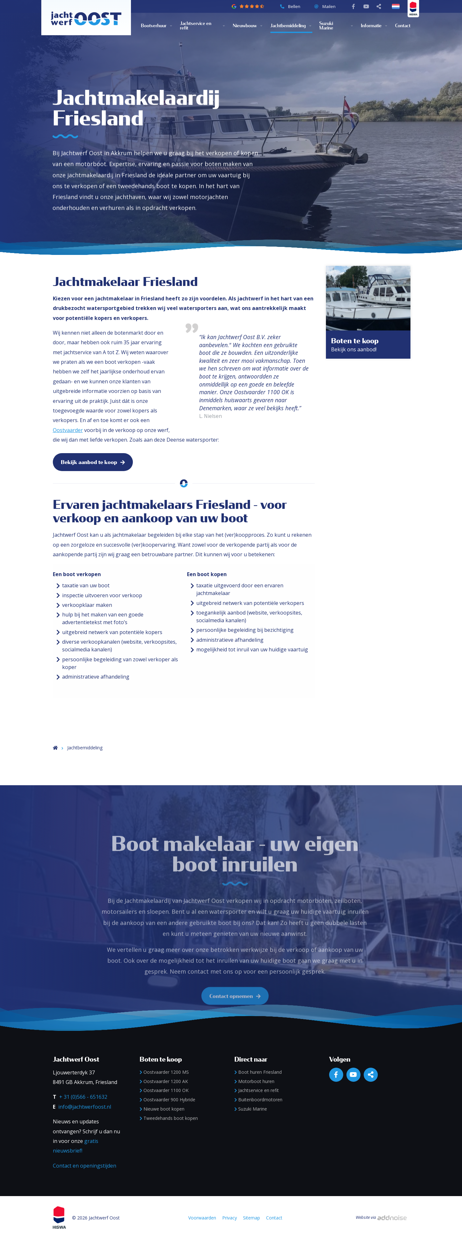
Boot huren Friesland (258, 1072)
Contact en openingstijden (84, 1165)
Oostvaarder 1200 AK (164, 1081)
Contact (402, 26)
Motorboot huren (254, 1081)
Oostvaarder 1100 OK (164, 1090)
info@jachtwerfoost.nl (84, 1106)
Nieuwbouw (245, 26)
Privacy (229, 1218)
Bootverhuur (153, 26)
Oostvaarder (68, 430)
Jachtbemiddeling (288, 26)
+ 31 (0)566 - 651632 (83, 1096)
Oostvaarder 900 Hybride (167, 1099)
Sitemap (251, 1218)
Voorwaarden (202, 1218)
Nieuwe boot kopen (162, 1109)
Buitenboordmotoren (258, 1099)
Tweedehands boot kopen (169, 1118)
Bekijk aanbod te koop (93, 462)
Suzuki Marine (326, 26)
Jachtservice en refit (195, 26)
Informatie (371, 26)
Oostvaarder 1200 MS (164, 1072)
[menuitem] (160, 26)
